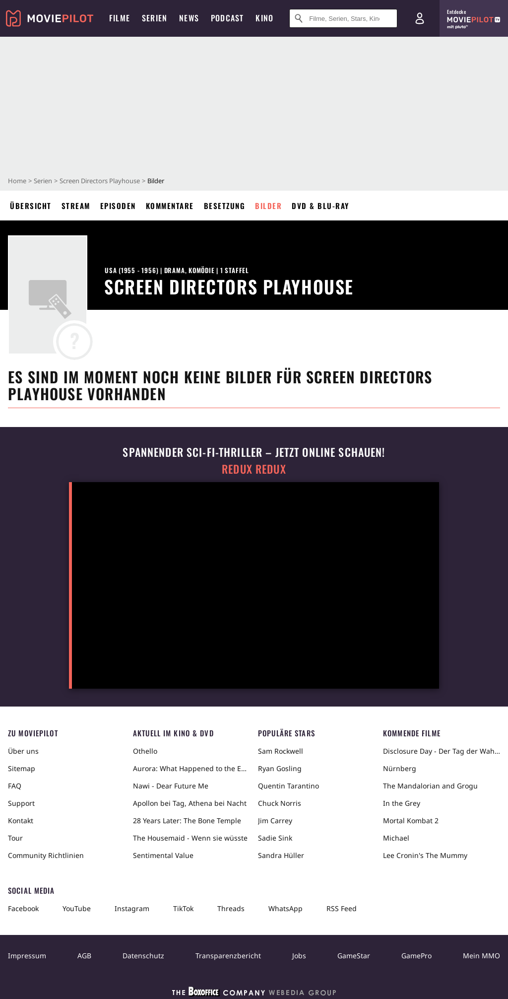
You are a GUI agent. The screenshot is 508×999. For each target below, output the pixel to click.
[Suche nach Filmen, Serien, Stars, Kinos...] (343, 18)
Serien (43, 180)
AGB (84, 955)
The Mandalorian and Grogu (430, 785)
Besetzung (225, 205)
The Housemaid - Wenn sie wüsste (190, 838)
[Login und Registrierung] (419, 18)
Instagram (132, 908)
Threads (231, 908)
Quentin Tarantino (288, 785)
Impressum (27, 955)
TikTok (183, 908)
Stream (76, 205)
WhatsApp (285, 908)
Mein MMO (481, 955)
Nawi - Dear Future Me (170, 785)
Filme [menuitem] (119, 18)
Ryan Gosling (280, 768)
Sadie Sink (275, 838)
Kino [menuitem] (264, 18)
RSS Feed (341, 908)
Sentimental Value (163, 855)
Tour (15, 838)
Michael (396, 838)
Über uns (23, 751)
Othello (145, 751)
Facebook (23, 908)
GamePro (416, 955)
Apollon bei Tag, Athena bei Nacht (190, 803)
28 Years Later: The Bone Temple (187, 820)
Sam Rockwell (280, 751)
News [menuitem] (189, 18)
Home (17, 180)
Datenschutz (143, 955)
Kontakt (20, 820)
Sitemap (21, 768)
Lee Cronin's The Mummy (425, 855)
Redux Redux (254, 469)
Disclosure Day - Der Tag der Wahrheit (441, 751)
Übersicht (31, 205)
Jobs (299, 955)
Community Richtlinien (46, 855)
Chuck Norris (279, 803)
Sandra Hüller (281, 855)
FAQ (14, 785)
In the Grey (401, 803)
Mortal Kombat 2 (411, 820)
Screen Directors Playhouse (100, 180)
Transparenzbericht (228, 955)
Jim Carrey (275, 820)
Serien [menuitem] (154, 18)
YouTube (77, 908)
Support (21, 803)
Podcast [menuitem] (227, 18)
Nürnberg (399, 768)
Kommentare (170, 205)
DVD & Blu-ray (320, 205)
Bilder (268, 205)
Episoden (118, 205)
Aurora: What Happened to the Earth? (191, 768)
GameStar (353, 955)
